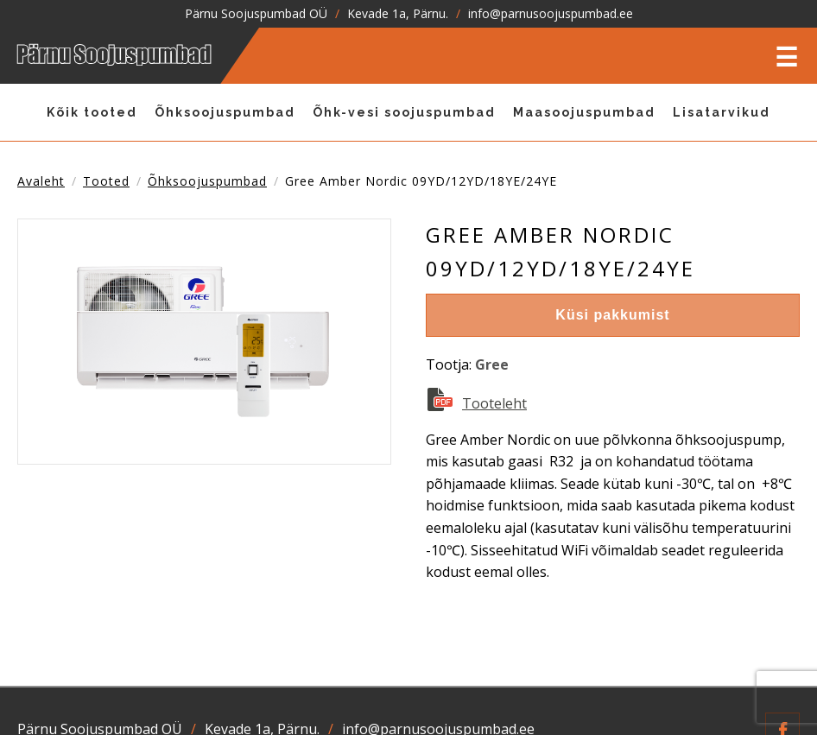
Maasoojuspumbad (584, 112)
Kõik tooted (92, 112)
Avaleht (41, 181)
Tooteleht (494, 403)
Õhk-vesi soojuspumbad (404, 112)
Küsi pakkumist (612, 314)
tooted (106, 181)
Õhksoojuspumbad (225, 112)
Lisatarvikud (721, 112)
